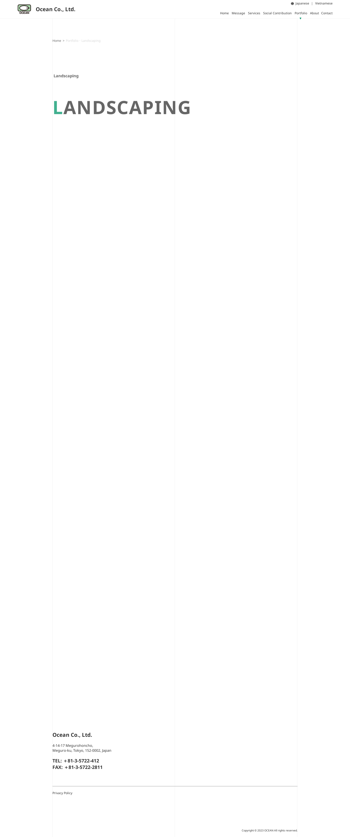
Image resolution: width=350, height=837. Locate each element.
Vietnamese (324, 3)
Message (238, 13)
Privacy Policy (62, 793)
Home (224, 13)
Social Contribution (277, 13)
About (314, 13)
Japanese (302, 3)
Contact (327, 13)
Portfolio (301, 13)
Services (254, 13)
